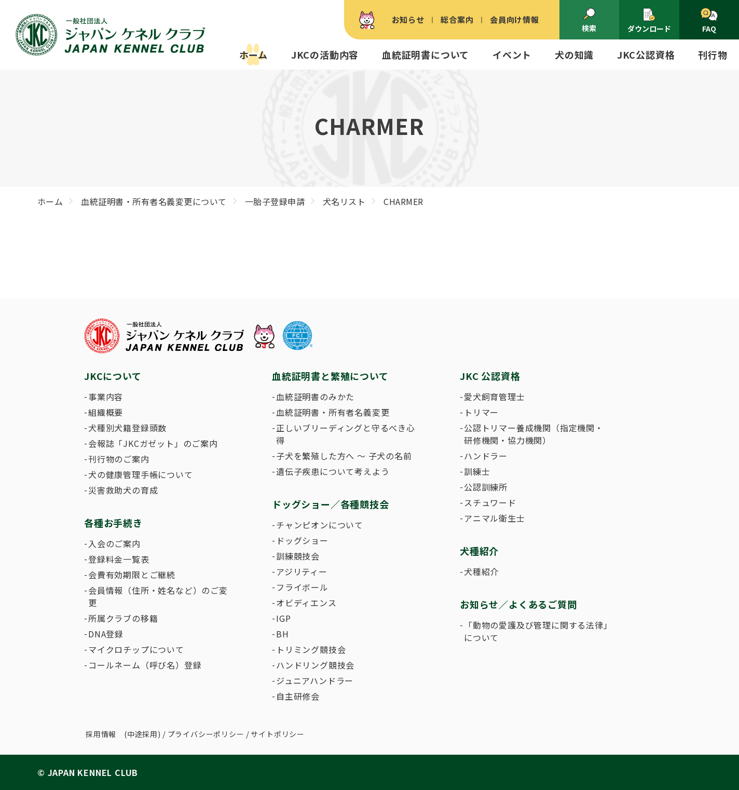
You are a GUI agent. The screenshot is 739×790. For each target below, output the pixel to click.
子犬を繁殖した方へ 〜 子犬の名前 (344, 456)
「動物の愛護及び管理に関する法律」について (536, 631)
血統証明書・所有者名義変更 (332, 412)
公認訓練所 (486, 487)
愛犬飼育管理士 (494, 396)
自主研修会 (298, 696)
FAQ (709, 21)
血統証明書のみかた (315, 396)
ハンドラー (486, 456)
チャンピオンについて (319, 525)
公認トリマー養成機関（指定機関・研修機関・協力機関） (534, 433)
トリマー (481, 412)
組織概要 (105, 412)
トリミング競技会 (311, 649)
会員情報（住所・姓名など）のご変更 (158, 596)
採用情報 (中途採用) (123, 734)
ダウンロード (649, 20)
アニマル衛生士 (494, 518)
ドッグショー (302, 540)
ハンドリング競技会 (315, 665)
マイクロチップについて (136, 649)
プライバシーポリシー (206, 734)
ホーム (253, 54)
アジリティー (301, 571)
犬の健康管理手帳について (140, 474)
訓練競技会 (298, 556)
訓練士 (477, 471)
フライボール (302, 587)
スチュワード (490, 502)
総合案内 (457, 19)
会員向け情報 (514, 19)
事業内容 (105, 396)
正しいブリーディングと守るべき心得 (345, 433)
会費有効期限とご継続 (131, 574)
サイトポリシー (278, 734)
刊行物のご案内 (118, 459)
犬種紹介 (481, 571)
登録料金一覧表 (118, 559)
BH (282, 634)
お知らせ (408, 19)
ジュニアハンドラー (314, 680)
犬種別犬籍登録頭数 (127, 427)
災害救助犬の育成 (123, 490)
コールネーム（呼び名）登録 (144, 665)
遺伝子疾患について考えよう (332, 471)
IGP (283, 618)
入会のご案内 (114, 543)
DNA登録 (106, 634)
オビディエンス (306, 602)
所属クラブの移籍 (123, 618)
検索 (589, 20)
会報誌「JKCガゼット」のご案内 (153, 443)
